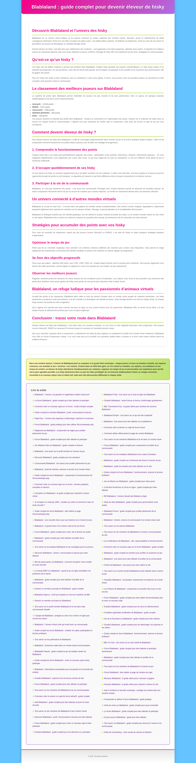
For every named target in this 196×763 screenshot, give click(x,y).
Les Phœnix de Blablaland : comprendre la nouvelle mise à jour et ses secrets (131, 590)
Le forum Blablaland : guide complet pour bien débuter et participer (62, 400)
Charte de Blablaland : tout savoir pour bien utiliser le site (127, 565)
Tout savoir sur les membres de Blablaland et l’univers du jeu (128, 666)
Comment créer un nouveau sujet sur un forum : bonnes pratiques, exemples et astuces (60, 485)
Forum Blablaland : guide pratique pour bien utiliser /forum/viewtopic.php (64, 424)
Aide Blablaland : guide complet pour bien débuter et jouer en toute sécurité (60, 703)
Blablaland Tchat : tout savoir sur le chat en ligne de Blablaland (129, 395)
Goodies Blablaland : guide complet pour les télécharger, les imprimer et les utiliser (132, 626)
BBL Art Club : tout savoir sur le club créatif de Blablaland (127, 643)
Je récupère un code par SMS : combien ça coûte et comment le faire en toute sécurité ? (63, 503)
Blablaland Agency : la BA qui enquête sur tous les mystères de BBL (62, 595)
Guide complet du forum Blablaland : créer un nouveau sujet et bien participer (61, 661)
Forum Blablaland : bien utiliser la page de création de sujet (128, 672)
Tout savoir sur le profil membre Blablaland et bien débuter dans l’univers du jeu (132, 572)
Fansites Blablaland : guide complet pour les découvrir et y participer (62, 732)
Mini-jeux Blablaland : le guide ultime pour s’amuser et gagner (129, 678)
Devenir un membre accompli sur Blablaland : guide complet (59, 589)
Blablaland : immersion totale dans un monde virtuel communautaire (62, 645)
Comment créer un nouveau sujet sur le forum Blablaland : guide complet (133, 547)
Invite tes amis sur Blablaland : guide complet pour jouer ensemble (131, 705)
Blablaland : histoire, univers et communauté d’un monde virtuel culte (132, 520)
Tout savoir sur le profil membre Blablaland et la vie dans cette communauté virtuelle (58, 608)
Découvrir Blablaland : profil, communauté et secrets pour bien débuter (63, 717)
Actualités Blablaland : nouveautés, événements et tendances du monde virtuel (132, 581)
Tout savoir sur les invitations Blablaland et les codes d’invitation (130, 454)
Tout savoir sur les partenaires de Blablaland (53, 639)
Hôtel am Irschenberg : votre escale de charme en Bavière (127, 732)
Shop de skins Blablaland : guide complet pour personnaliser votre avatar (130, 503)
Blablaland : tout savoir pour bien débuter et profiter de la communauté (132, 559)
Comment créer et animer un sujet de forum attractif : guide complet (62, 696)
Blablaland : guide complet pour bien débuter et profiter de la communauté (58, 539)
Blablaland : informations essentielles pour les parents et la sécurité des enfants (62, 670)
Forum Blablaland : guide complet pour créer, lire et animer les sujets (63, 532)
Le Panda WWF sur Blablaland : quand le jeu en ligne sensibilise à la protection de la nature (61, 572)
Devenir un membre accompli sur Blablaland (53, 601)
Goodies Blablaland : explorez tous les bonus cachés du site (59, 678)
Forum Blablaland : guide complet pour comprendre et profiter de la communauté (130, 446)
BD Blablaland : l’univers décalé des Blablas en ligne (125, 496)
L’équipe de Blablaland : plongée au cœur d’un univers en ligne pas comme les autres (60, 617)
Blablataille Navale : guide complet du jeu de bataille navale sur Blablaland (59, 652)
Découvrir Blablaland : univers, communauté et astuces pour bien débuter (60, 554)
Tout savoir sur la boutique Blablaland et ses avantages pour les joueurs (64, 547)
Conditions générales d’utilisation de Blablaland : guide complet (129, 613)
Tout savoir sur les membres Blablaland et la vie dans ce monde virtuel (132, 439)
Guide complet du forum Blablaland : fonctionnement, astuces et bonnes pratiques (132, 473)
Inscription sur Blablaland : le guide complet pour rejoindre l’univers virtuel (60, 494)
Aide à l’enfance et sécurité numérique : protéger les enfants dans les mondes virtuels (131, 691)
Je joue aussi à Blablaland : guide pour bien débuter (125, 717)
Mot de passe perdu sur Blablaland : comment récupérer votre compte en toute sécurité (62, 563)
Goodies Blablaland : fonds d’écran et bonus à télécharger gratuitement (133, 400)
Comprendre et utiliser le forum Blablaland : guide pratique (127, 699)
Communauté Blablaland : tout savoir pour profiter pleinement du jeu (62, 463)
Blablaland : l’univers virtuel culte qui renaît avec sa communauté (61, 624)
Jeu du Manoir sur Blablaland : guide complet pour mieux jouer (129, 481)
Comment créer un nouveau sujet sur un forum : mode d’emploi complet (64, 406)
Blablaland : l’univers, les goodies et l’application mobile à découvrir (62, 395)
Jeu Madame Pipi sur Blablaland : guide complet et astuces (59, 445)
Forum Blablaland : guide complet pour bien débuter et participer (61, 439)
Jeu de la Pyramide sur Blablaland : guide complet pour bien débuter (132, 619)
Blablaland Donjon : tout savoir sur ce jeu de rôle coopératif (128, 415)
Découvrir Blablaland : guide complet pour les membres (57, 457)
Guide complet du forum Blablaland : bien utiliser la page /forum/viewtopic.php (56, 512)
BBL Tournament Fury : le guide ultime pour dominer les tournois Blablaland (129, 407)
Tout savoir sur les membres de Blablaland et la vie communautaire (62, 690)
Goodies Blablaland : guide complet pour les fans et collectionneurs (131, 607)
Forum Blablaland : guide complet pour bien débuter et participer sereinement (129, 650)
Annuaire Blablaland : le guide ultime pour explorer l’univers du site (131, 684)
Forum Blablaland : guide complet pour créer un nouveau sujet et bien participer (61, 724)
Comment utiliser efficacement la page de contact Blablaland (128, 433)
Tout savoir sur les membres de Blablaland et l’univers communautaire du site (131, 533)
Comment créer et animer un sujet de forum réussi (124, 427)
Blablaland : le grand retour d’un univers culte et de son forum (60, 526)
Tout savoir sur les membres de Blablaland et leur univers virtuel (61, 711)
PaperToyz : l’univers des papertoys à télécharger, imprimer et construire (64, 418)
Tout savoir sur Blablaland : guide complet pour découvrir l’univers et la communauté (132, 724)
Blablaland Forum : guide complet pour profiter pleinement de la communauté (129, 512)
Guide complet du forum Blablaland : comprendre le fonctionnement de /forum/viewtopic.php (62, 476)
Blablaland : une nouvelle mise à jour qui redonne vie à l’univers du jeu (63, 520)
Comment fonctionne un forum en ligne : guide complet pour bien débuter (129, 488)
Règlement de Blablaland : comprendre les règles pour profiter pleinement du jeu (58, 432)
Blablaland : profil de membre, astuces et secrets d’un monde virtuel (62, 469)
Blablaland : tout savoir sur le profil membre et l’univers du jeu (60, 451)
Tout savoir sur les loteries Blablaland (119, 526)
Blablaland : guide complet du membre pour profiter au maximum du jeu (133, 553)
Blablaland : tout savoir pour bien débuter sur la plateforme (128, 421)
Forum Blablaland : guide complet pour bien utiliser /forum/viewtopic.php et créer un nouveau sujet (132, 599)
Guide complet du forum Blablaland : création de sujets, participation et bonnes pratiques (62, 631)
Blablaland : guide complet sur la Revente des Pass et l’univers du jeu (132, 460)
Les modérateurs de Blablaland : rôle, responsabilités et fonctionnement (133, 541)
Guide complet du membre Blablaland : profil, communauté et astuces (63, 412)
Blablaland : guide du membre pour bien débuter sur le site (128, 466)
